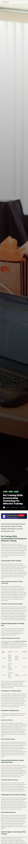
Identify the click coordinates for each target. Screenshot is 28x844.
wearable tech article (21, 619)
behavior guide (4, 600)
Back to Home (5, 2)
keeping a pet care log (14, 706)
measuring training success (19, 791)
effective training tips (17, 809)
